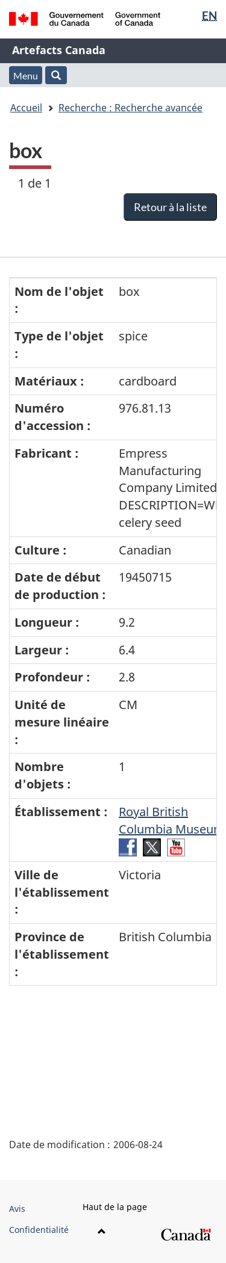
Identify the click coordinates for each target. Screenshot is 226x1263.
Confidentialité (39, 1229)
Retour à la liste (170, 207)
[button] (56, 75)
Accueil (26, 107)
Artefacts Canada (58, 50)
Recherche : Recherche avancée (130, 107)
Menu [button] (25, 75)
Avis (17, 1208)
